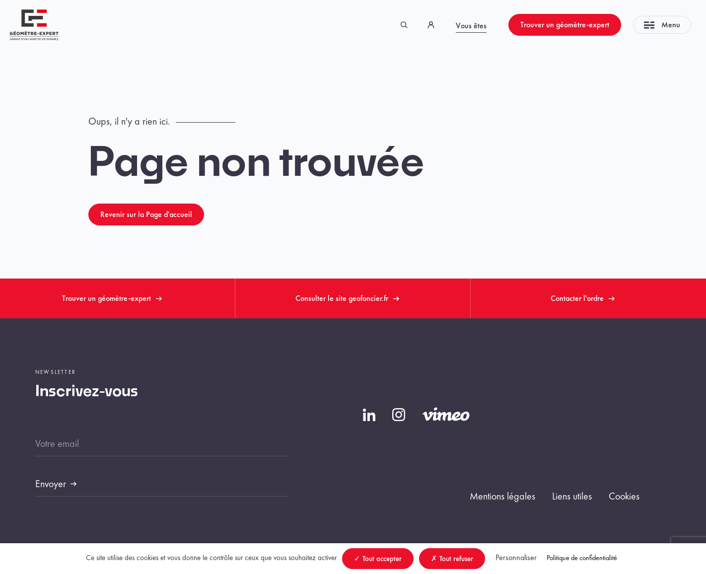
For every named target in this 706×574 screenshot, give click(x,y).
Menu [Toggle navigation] (662, 24)
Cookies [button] (624, 496)
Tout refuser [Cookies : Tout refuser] (452, 559)
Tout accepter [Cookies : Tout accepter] (378, 559)
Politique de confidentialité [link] (582, 557)
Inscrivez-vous (86, 391)
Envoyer (50, 483)
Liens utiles (572, 496)
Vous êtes (471, 25)
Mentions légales (502, 496)
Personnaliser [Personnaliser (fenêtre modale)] (516, 557)
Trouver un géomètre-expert (564, 24)
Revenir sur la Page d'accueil (146, 214)
